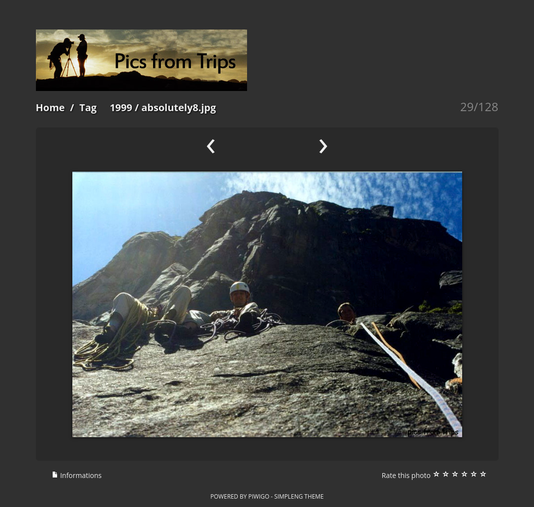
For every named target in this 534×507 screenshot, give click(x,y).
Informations (77, 475)
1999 (121, 107)
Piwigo (258, 496)
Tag (87, 107)
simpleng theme (298, 496)
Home (50, 107)
